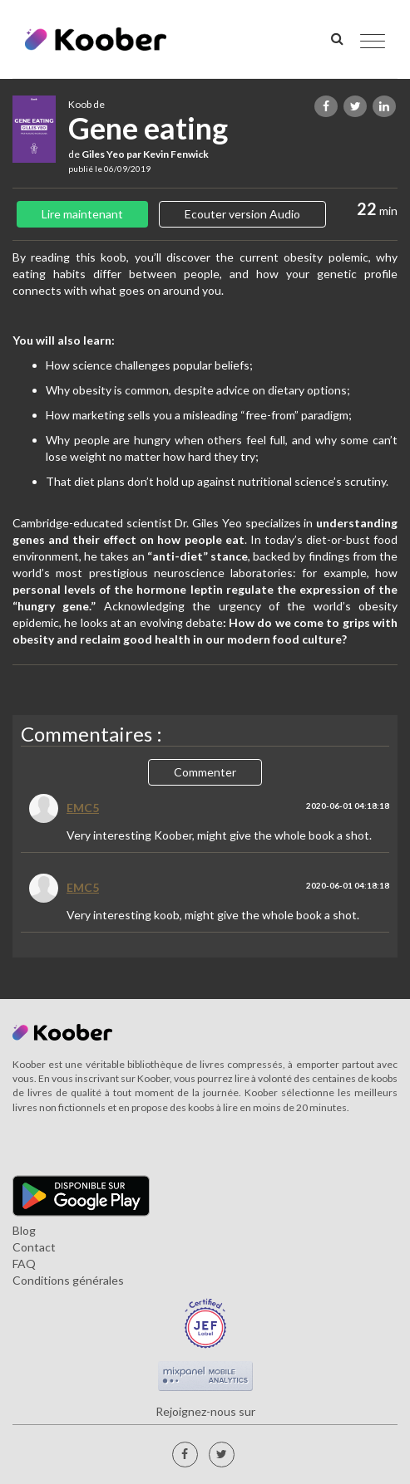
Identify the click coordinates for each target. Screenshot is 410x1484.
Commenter (205, 772)
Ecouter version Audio (242, 214)
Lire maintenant (82, 214)
